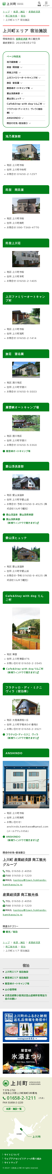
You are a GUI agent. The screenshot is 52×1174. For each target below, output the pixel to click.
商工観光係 (11, 16)
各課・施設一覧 (14, 1109)
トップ (6, 12)
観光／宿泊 (11, 932)
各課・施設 (19, 12)
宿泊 (23, 16)
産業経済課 (34, 12)
